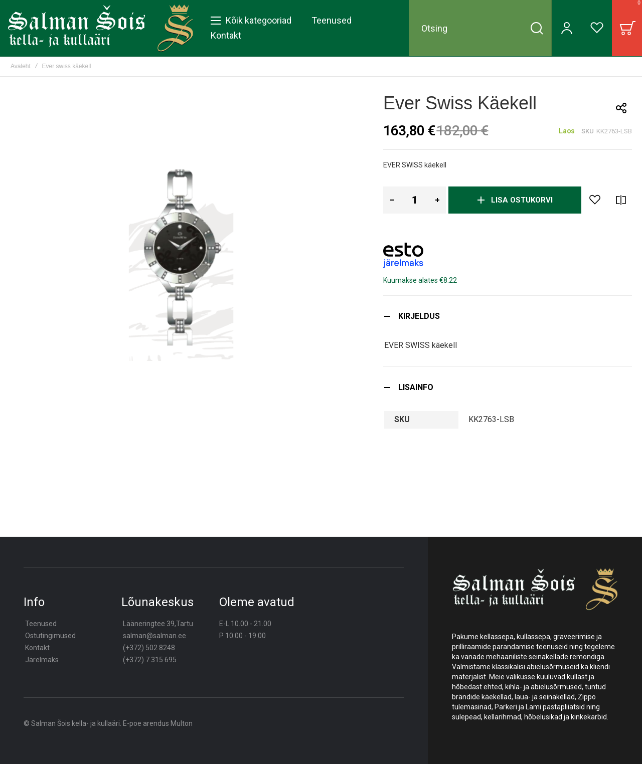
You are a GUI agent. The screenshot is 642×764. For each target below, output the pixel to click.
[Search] (537, 28)
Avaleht (21, 66)
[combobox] (480, 28)
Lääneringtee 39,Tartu (158, 624)
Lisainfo (415, 387)
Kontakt (37, 648)
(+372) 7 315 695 (150, 660)
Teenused (41, 624)
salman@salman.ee (154, 636)
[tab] (507, 316)
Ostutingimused (50, 636)
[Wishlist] (597, 28)
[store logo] (100, 28)
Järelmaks (42, 660)
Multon (182, 723)
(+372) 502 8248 (149, 648)
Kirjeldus (419, 316)
